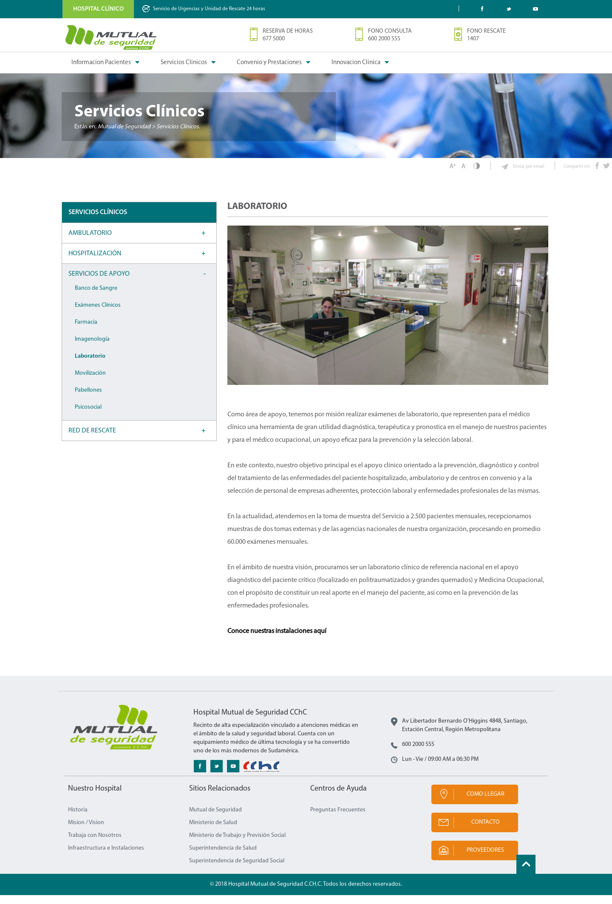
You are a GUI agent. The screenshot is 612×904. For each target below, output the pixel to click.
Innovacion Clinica (356, 62)
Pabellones (88, 399)
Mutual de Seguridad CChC (111, 37)
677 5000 (274, 39)
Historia (78, 819)
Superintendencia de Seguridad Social (236, 870)
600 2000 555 (384, 39)
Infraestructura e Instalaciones (106, 857)
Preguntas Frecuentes (338, 819)
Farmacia (86, 331)
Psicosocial (88, 416)
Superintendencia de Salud (223, 857)
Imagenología (92, 348)
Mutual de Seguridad (215, 819)
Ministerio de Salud (213, 831)
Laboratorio (90, 365)
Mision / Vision (86, 831)
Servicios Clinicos (184, 62)
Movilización (90, 382)
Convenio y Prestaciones (269, 62)
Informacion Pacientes (101, 62)
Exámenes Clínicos (98, 314)
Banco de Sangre (96, 297)
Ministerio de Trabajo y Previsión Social (237, 844)
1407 (473, 39)
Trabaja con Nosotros (95, 844)
